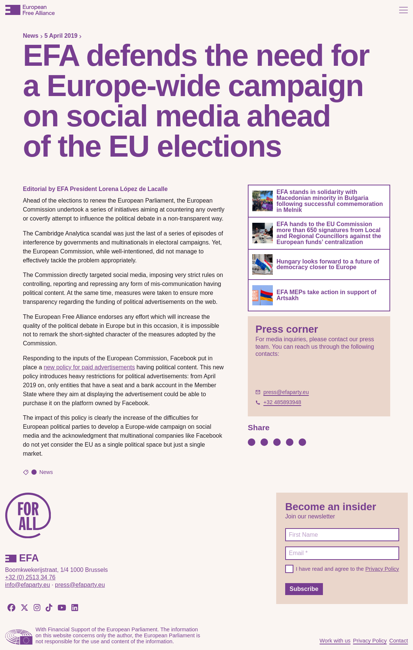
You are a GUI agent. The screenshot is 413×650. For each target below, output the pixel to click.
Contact (398, 641)
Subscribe (304, 589)
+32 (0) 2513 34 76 (30, 577)
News (30, 36)
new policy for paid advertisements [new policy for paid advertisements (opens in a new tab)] (89, 367)
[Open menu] (403, 10)
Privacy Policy (382, 569)
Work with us (335, 641)
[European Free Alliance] (30, 10)
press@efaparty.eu (80, 585)
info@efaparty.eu (27, 585)
